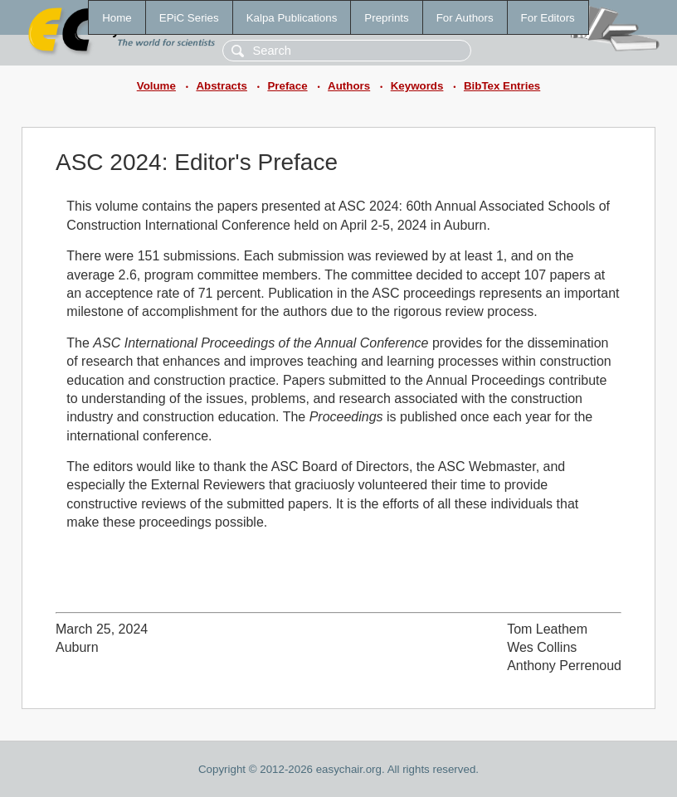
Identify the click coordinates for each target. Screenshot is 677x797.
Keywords (417, 86)
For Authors (465, 18)
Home (117, 18)
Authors (349, 86)
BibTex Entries (502, 86)
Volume (156, 86)
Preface (287, 86)
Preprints (386, 18)
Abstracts (221, 86)
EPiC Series (189, 18)
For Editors (548, 18)
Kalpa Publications (292, 18)
